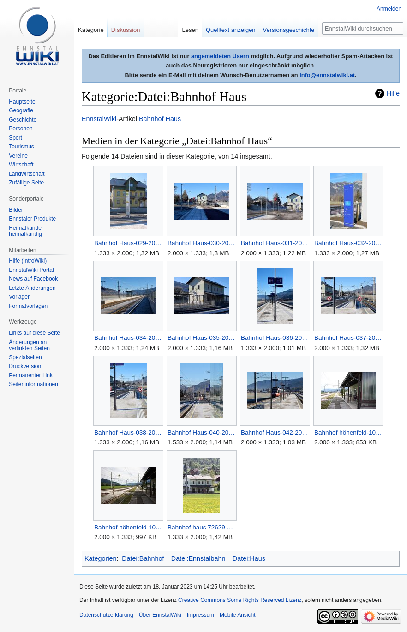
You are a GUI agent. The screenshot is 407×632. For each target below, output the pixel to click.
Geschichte (22, 120)
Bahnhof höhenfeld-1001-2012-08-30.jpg (128, 527)
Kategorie (91, 29)
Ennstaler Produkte (32, 218)
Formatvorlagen (28, 306)
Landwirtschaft (26, 174)
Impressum (200, 615)
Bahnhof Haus (160, 119)
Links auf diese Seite (34, 333)
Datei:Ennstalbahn (198, 558)
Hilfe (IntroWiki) (28, 261)
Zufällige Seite (26, 182)
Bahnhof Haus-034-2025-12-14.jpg (128, 337)
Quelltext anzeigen (231, 29)
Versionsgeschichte (289, 29)
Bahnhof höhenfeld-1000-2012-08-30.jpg (348, 432)
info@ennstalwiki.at (327, 75)
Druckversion (25, 366)
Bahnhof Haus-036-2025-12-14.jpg (275, 337)
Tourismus (21, 146)
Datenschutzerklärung (106, 615)
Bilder (16, 210)
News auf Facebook (33, 279)
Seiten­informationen (33, 384)
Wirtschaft (21, 164)
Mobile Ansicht (237, 615)
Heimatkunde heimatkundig (25, 231)
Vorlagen (19, 297)
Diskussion (125, 29)
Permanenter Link (31, 375)
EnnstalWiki (99, 119)
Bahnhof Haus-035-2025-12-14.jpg (201, 337)
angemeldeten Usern (220, 56)
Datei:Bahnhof (143, 558)
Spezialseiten (25, 357)
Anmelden (389, 9)
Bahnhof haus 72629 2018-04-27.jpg (201, 527)
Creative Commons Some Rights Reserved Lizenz (239, 600)
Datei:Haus (249, 558)
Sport (15, 138)
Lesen (190, 29)
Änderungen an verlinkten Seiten (29, 345)
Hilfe (393, 93)
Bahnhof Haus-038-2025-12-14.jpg (128, 432)
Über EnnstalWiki (160, 615)
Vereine (18, 156)
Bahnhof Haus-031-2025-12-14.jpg (275, 242)
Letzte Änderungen (32, 288)
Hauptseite (22, 101)
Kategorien (100, 558)
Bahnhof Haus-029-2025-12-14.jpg (128, 242)
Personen (20, 128)
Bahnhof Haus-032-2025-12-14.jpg (348, 242)
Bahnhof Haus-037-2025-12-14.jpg (348, 337)
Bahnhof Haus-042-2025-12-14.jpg (275, 432)
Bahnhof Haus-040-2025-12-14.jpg (201, 432)
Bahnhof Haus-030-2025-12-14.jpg (201, 242)
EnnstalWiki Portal (31, 270)
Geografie (21, 110)
